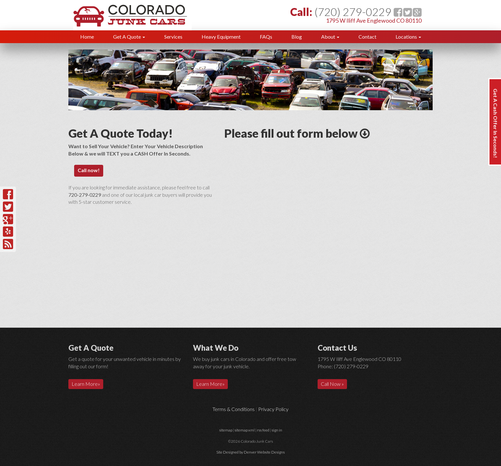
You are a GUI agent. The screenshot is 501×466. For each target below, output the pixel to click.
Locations (408, 37)
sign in (277, 430)
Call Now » (332, 384)
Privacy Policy (273, 409)
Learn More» (86, 384)
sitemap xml (245, 430)
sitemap (225, 430)
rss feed (263, 430)
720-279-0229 (84, 195)
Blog (296, 37)
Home (87, 37)
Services (173, 37)
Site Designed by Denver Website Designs (250, 452)
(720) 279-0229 (352, 11)
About (330, 37)
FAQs (266, 37)
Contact (367, 37)
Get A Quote (129, 37)
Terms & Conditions (233, 409)
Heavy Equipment (221, 37)
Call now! (89, 170)
